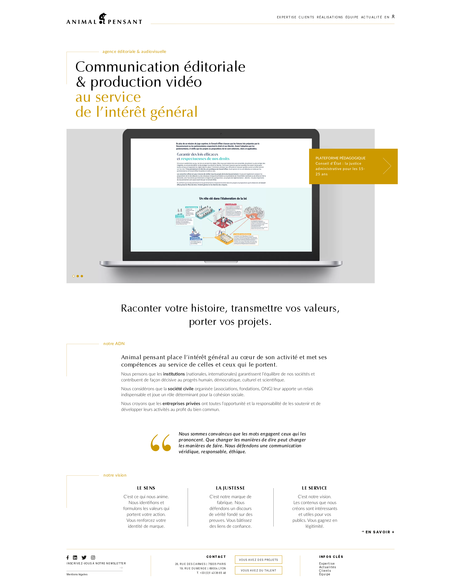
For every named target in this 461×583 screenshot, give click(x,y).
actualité (371, 18)
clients (306, 18)
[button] (73, 276)
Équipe (324, 574)
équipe (352, 18)
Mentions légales (76, 574)
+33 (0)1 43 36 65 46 (213, 573)
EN (386, 18)
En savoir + (380, 533)
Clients (325, 571)
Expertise (327, 564)
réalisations (330, 18)
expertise (287, 18)
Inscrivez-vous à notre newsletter (96, 564)
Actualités (328, 567)
